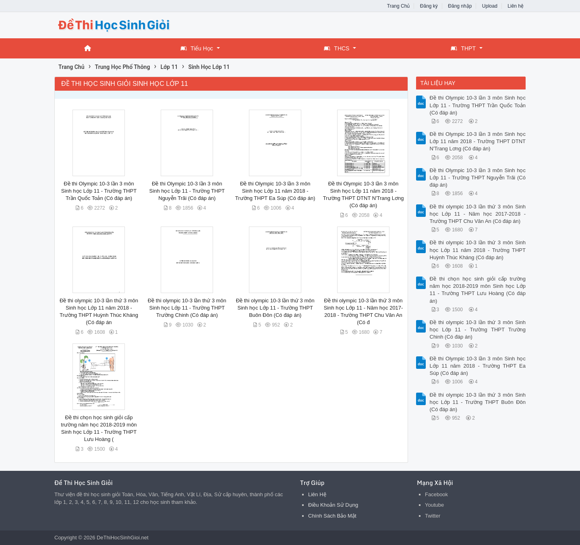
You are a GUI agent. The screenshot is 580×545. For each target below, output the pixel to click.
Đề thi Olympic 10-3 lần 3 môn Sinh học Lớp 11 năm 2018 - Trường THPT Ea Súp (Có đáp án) (275, 191)
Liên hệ (516, 6)
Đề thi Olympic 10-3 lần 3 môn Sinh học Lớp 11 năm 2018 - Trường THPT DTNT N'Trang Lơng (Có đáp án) (478, 141)
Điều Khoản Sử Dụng (333, 505)
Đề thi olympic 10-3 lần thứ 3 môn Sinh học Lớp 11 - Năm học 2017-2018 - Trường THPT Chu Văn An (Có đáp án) (478, 214)
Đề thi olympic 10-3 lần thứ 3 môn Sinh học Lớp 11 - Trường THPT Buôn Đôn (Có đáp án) (275, 307)
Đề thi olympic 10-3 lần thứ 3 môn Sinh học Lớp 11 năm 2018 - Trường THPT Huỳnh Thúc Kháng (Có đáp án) (478, 249)
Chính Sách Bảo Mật (332, 516)
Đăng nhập (460, 6)
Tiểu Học (196, 48)
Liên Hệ (317, 494)
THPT (463, 48)
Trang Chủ (398, 6)
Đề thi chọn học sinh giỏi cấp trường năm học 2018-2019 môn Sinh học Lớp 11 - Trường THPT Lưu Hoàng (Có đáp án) (478, 290)
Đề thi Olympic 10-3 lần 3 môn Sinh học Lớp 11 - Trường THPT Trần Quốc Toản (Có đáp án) (99, 191)
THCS (336, 48)
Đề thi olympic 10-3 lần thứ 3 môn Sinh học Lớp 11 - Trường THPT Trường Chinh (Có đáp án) (187, 307)
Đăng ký (429, 6)
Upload (489, 6)
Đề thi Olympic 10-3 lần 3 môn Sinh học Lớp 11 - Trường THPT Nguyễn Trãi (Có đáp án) (187, 191)
